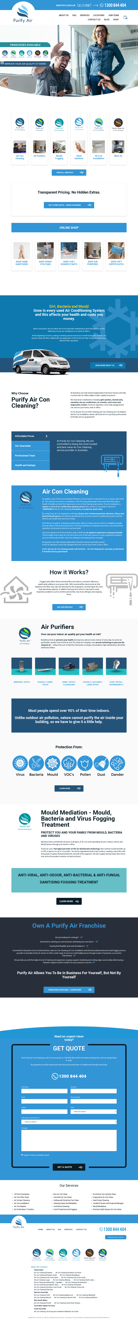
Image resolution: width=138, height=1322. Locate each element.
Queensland (38, 1269)
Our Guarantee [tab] (23, 446)
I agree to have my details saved (35, 1155)
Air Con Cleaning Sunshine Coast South (48, 1287)
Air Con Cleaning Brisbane (43, 1272)
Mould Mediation (100, 1206)
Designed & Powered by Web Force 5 (101, 1317)
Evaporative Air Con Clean (103, 1197)
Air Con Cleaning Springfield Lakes (46, 1285)
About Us (64, 15)
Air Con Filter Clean (21, 1197)
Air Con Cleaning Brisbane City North (68, 1272)
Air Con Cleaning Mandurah (85, 1295)
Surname (73, 1087)
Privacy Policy (67, 1317)
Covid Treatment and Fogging (65, 1209)
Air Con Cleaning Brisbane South (45, 1275)
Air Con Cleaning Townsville (74, 1287)
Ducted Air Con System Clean (104, 1194)
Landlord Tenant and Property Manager (108, 1203)
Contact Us (94, 20)
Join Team (113, 15)
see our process (65, 609)
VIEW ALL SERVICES (64, 173)
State (72, 1107)
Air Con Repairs (20, 1206)
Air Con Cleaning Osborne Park (65, 1297)
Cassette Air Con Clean (63, 1197)
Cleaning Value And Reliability (65, 1203)
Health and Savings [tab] (26, 467)
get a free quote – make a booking (64, 206)
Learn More (64, 790)
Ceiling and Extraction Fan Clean (66, 1200)
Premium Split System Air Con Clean (107, 1209)
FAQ (74, 15)
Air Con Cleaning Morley (42, 1297)
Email (23, 1097)
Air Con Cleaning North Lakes (84, 1280)
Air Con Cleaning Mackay (61, 1280)
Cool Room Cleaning (62, 1206)
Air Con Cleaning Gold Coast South (73, 1277)
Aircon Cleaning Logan (42, 1280)
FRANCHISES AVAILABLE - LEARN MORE (64, 992)
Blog (106, 20)
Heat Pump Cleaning (101, 1200)
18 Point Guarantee (21, 1194)
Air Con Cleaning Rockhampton (76, 1282)
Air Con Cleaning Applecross (63, 1295)
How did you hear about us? (30, 1118)
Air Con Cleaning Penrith (42, 1303)
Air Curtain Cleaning (22, 1200)
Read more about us (105, 366)
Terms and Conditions (77, 1317)
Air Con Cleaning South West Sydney (67, 1303)
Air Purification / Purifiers (24, 1209)
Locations (98, 15)
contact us (80, 1229)
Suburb (23, 1107)
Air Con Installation (21, 1203)
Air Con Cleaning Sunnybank (71, 1285)
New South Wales (41, 1300)
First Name (24, 1087)
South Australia (40, 1309)
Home (37, 1229)
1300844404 (47, 511)
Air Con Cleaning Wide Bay (43, 1290)
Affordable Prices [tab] (25, 436)
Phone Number (75, 1097)
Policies (61, 1317)
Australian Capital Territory (44, 1306)
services (67, 1229)
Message (24, 1128)
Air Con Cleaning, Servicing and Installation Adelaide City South (56, 1312)
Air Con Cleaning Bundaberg (70, 1275)
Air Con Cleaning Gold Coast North (46, 1277)
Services (84, 15)
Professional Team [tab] (25, 457)
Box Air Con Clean (61, 1194)
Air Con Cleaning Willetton (88, 1297)
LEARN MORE (66, 903)
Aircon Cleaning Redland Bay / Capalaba (48, 1282)
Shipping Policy (88, 1317)
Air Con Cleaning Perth (42, 1295)
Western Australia (41, 1292)
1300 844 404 (72, 1076)
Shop (116, 20)
